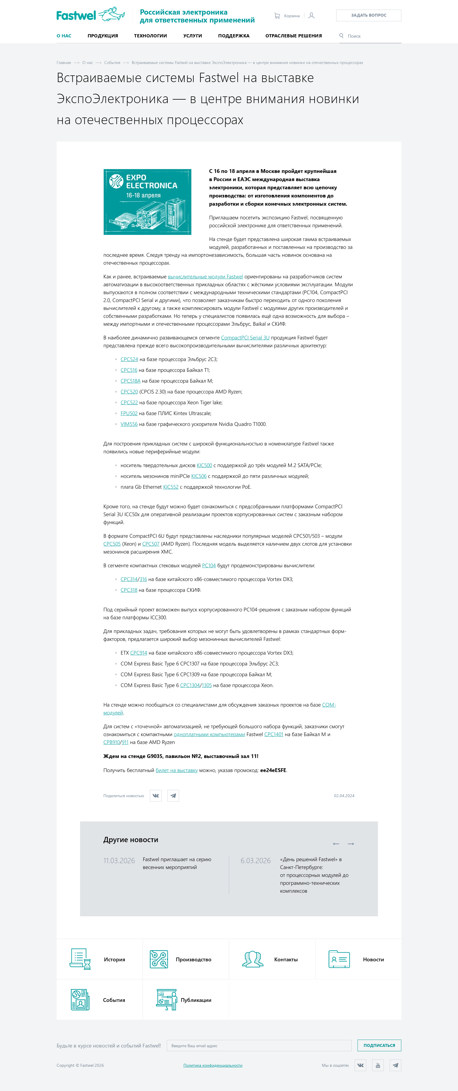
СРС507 (150, 543)
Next (350, 844)
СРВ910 (111, 741)
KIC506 (199, 475)
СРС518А (130, 380)
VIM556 (129, 423)
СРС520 (129, 391)
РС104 (209, 565)
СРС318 (129, 589)
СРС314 (129, 578)
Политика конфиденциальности (212, 1065)
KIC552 (170, 486)
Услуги (192, 35)
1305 (207, 684)
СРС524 (129, 358)
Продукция (103, 35)
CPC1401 (273, 734)
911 (125, 741)
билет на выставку (177, 769)
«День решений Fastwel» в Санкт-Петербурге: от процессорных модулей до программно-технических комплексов (314, 875)
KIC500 (204, 465)
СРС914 (138, 652)
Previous (336, 844)
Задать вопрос (368, 15)
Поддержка (233, 35)
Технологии (150, 35)
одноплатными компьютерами (209, 734)
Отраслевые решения (294, 35)
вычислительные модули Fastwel (205, 276)
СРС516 (129, 369)
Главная (64, 62)
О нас (87, 62)
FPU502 (129, 413)
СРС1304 (190, 684)
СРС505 (112, 543)
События (112, 62)
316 (143, 578)
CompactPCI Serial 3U (245, 337)
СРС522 (129, 402)
